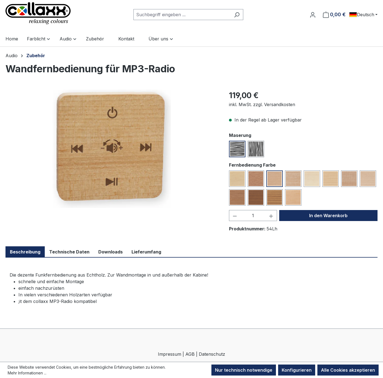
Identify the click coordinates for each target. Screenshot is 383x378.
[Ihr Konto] (312, 14)
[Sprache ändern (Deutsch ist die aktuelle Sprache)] (363, 14)
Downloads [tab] (110, 252)
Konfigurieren (297, 370)
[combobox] (182, 14)
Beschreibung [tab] (25, 252)
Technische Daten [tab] (69, 252)
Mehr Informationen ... (27, 373)
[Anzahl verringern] (235, 215)
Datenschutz (212, 354)
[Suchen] (236, 14)
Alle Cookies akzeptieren (348, 370)
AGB (190, 354)
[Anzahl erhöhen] (271, 215)
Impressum (169, 354)
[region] (111, 149)
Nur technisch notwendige (243, 370)
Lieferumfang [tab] (146, 252)
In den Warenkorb (328, 215)
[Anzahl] (253, 215)
